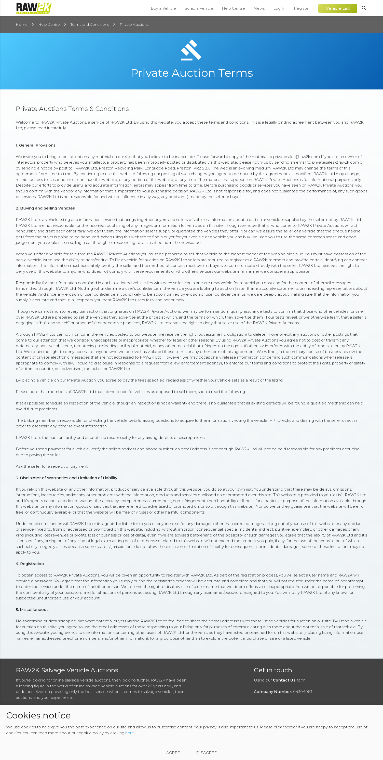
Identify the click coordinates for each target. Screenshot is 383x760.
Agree (173, 752)
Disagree (206, 752)
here (129, 732)
